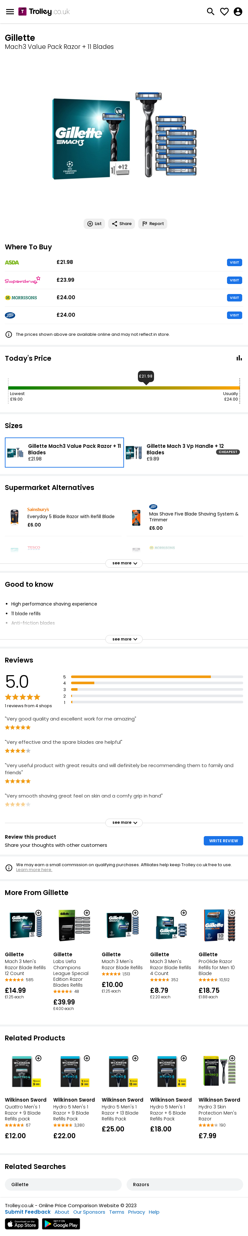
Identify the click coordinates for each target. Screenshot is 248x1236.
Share (121, 224)
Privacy (136, 1211)
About (62, 1211)
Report (152, 224)
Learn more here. (34, 870)
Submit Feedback (28, 1211)
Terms (116, 1211)
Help (154, 1211)
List (94, 224)
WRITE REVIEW (223, 841)
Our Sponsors (89, 1211)
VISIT (234, 262)
